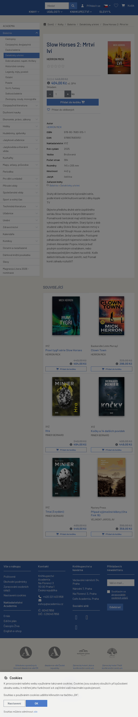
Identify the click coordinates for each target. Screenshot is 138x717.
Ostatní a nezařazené (15, 249)
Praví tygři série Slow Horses (63, 351)
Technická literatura (14, 207)
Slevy (6, 262)
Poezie (8, 84)
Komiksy (7, 242)
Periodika (8, 172)
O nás (7, 616)
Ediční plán (10, 621)
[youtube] (76, 627)
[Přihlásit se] (90, 6)
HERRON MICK (55, 60)
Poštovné (9, 576)
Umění (6, 221)
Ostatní (9, 78)
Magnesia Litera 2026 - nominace (16, 271)
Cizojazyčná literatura (15, 106)
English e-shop (13, 631)
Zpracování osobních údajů (16, 588)
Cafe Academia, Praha (86, 598)
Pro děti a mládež (12, 179)
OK (36, 703)
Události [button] (53, 13)
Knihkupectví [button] (79, 13)
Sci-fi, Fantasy (12, 89)
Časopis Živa (11, 626)
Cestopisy (10, 40)
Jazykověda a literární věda (15, 150)
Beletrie (7, 34)
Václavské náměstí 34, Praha (86, 581)
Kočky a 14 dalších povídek (108, 431)
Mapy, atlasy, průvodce (16, 166)
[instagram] (86, 617)
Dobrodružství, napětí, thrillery (20, 62)
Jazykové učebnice (13, 141)
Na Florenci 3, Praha (84, 593)
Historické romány (14, 67)
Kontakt (43, 566)
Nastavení (14, 703)
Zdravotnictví (10, 228)
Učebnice (8, 214)
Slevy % (105, 13)
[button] (107, 6)
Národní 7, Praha (82, 588)
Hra (47, 431)
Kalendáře (8, 235)
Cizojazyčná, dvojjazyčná (18, 45)
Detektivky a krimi (14, 56)
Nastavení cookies (15, 595)
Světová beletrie (13, 94)
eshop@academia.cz (50, 602)
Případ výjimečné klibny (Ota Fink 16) (109, 514)
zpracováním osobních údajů (119, 596)
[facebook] (76, 617)
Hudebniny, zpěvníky (14, 134)
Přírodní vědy (10, 186)
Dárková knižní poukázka (16, 256)
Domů (48, 25)
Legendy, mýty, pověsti (16, 73)
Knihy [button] (33, 13)
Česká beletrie (12, 51)
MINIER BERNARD (54, 435)
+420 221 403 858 (50, 596)
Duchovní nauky (12, 113)
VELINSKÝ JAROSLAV (102, 520)
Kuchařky (8, 159)
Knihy (60, 25)
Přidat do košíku (72, 103)
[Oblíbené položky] (116, 6)
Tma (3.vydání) (54, 512)
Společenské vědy (13, 193)
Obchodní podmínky (15, 581)
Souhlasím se (119, 594)
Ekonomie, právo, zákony (17, 120)
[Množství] (59, 95)
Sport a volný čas (12, 200)
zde (35, 711)
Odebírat (115, 607)
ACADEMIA (9, 27)
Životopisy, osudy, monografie (20, 100)
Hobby (6, 127)
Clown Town (98, 351)
